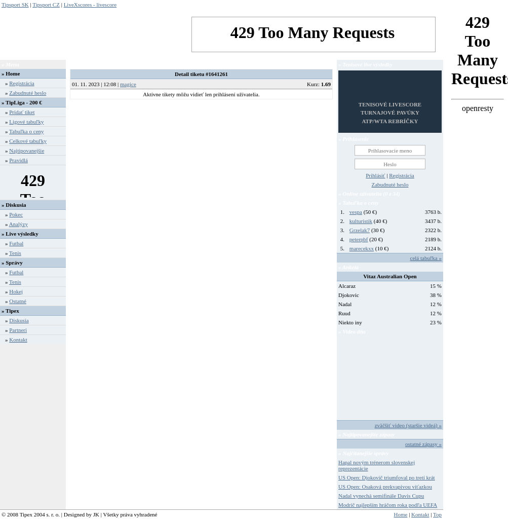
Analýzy (18, 224)
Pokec (16, 214)
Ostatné (17, 301)
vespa (355, 212)
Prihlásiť (375, 175)
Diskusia (19, 320)
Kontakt (18, 340)
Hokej (16, 291)
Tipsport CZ (46, 5)
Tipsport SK (15, 5)
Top (437, 514)
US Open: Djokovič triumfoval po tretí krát (386, 477)
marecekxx (361, 248)
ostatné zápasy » (423, 444)
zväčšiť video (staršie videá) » (408, 425)
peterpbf (358, 239)
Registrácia (21, 83)
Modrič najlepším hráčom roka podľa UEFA (387, 505)
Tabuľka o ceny (26, 131)
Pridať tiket (21, 112)
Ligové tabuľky (26, 122)
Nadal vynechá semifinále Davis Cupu (381, 496)
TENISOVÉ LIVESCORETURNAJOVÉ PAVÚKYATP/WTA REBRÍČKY (390, 112)
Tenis (15, 253)
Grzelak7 (359, 230)
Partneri (18, 330)
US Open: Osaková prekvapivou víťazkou (385, 487)
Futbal (16, 243)
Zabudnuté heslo (27, 93)
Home (13, 73)
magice (128, 84)
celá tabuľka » (426, 258)
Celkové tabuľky (28, 141)
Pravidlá (18, 160)
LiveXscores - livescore (90, 5)
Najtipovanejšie (26, 150)
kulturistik (360, 221)
